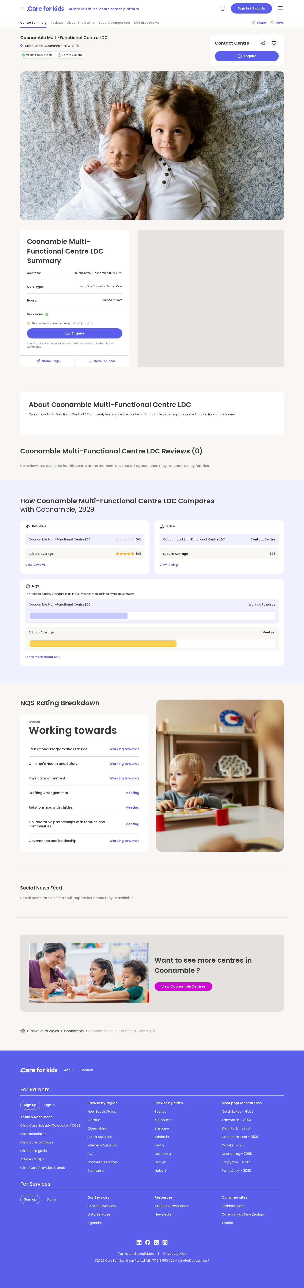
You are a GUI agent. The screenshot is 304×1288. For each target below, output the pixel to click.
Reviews (57, 22)
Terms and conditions (136, 1254)
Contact (86, 1070)
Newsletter (164, 1214)
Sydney (161, 1111)
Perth (159, 1145)
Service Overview (101, 1205)
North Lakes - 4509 (237, 1111)
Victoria (93, 1119)
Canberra (163, 1153)
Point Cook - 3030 (236, 1170)
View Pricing (169, 565)
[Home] (22, 1031)
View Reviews (35, 565)
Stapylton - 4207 (236, 1162)
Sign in (49, 1104)
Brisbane (162, 1128)
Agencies (95, 1222)
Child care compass (36, 1142)
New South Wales (44, 1031)
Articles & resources (171, 1205)
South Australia (99, 1136)
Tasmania (95, 1170)
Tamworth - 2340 (236, 1119)
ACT (90, 1153)
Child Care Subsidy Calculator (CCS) (50, 1125)
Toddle (227, 1222)
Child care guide (33, 1150)
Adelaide (162, 1136)
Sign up (30, 1104)
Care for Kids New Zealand (243, 1214)
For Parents (35, 1089)
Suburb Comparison (114, 22)
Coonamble (74, 1031)
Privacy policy (174, 1254)
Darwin (160, 1162)
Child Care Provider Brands (42, 1167)
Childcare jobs (233, 1205)
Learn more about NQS (42, 657)
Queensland (97, 1128)
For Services (35, 1184)
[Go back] (22, 8)
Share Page (47, 361)
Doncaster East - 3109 (240, 1136)
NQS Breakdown (146, 22)
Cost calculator (33, 1133)
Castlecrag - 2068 (237, 1153)
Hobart (160, 1170)
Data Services (98, 1214)
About (69, 1070)
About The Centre (81, 22)
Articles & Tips (32, 1159)
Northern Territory (102, 1162)
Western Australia (102, 1145)
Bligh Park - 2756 (236, 1128)
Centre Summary (33, 22)
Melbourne (163, 1119)
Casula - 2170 (233, 1145)
